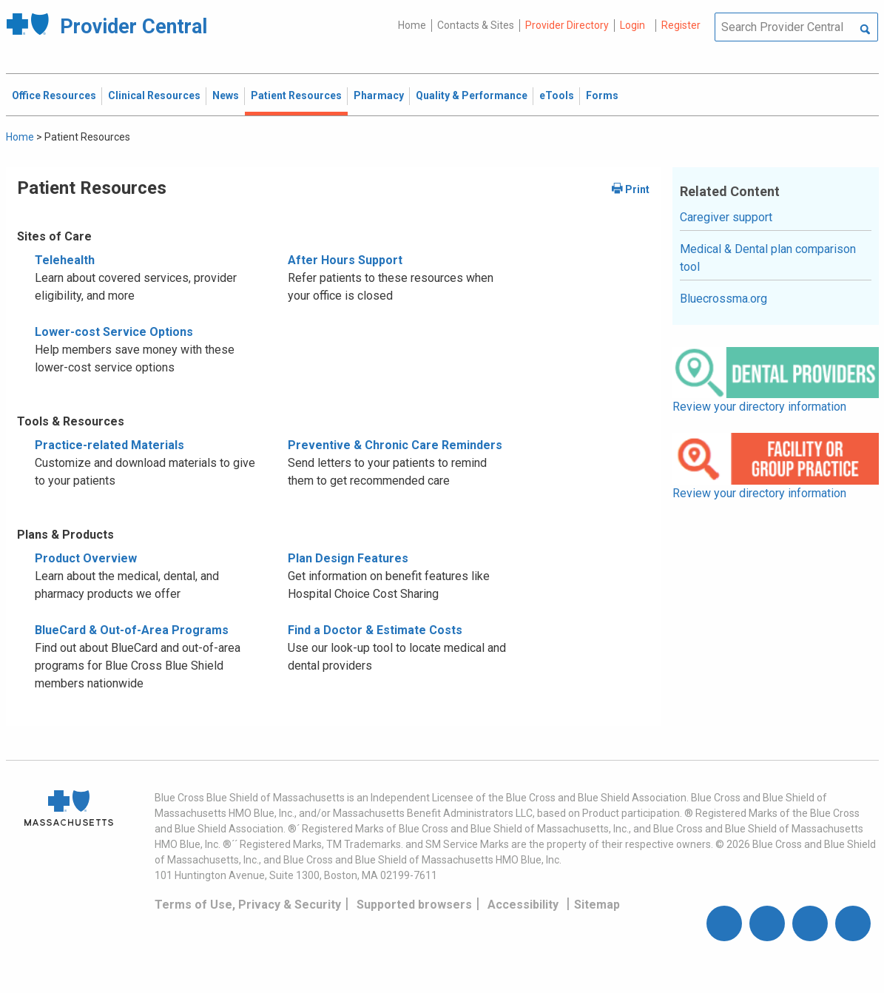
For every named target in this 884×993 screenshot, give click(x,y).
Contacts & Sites (475, 25)
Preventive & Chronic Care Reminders (395, 445)
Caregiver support (726, 217)
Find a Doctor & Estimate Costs (375, 630)
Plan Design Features (348, 558)
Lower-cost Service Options (114, 332)
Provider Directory (567, 25)
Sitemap (597, 905)
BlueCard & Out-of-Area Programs (132, 630)
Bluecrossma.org (723, 299)
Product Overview (86, 558)
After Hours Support (345, 260)
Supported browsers (414, 905)
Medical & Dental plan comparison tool (768, 258)
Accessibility (523, 905)
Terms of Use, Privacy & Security (248, 905)
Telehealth (65, 260)
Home (412, 25)
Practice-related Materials (109, 445)
